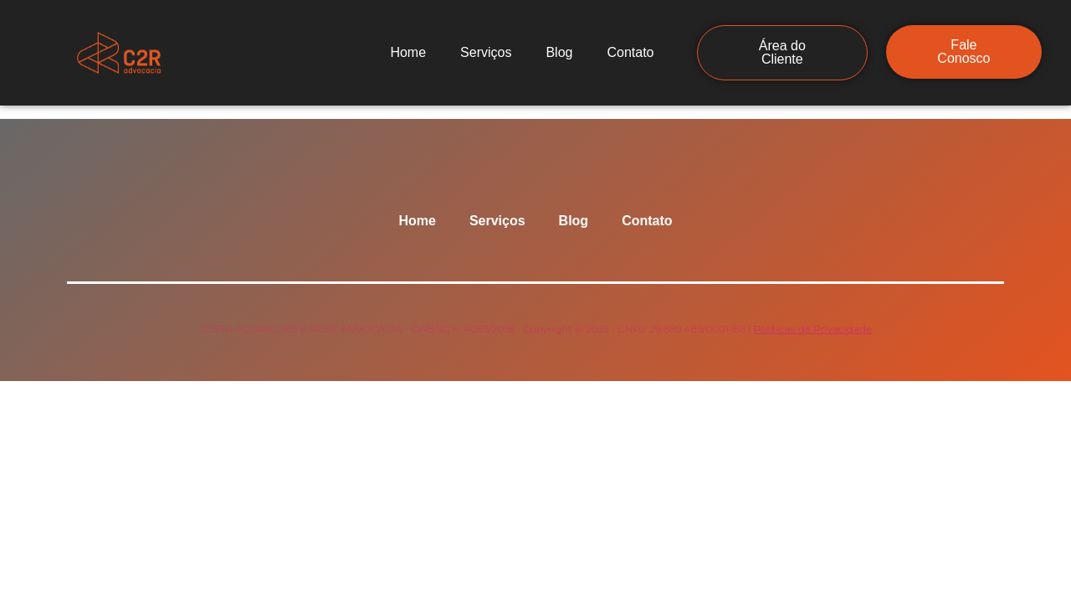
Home (408, 52)
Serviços (485, 52)
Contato (630, 52)
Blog (559, 52)
